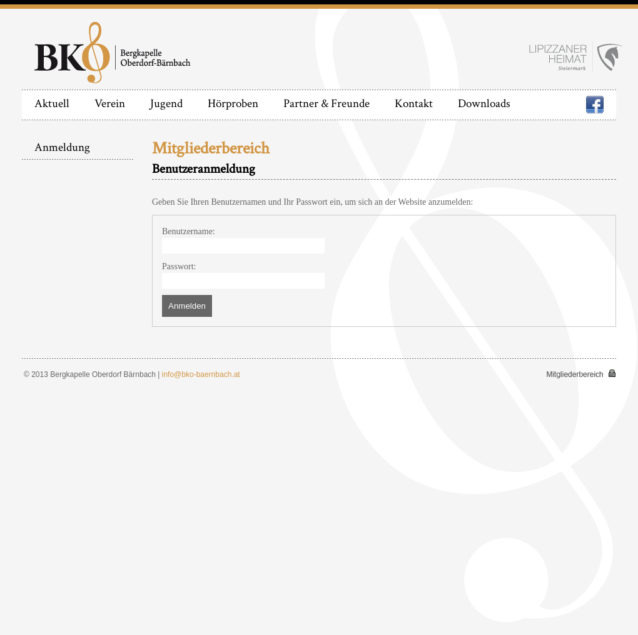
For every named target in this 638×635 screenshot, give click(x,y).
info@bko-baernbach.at (201, 374)
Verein (109, 103)
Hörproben (233, 103)
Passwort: (179, 266)
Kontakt (414, 103)
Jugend (166, 103)
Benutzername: (188, 231)
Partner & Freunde (326, 103)
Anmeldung (62, 147)
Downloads (484, 103)
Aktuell (51, 103)
